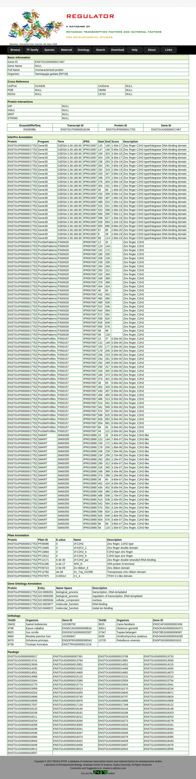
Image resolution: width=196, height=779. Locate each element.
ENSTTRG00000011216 (76, 644)
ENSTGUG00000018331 (159, 724)
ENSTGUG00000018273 (113, 720)
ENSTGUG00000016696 (22, 696)
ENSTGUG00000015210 (159, 676)
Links (168, 49)
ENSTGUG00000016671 (159, 692)
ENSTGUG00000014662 (113, 672)
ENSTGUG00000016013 (68, 688)
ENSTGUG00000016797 (113, 696)
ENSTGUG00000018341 (68, 728)
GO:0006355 (45, 596)
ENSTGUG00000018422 (68, 740)
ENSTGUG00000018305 (68, 724)
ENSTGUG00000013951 (68, 664)
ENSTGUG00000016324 (22, 692)
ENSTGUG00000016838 (22, 700)
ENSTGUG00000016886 (113, 700)
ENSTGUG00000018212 (68, 716)
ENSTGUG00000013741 (22, 660)
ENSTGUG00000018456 (68, 744)
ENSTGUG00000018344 (159, 728)
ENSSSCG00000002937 (77, 632)
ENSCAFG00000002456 (167, 624)
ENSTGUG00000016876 (68, 700)
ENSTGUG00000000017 (22, 656)
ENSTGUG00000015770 (22, 684)
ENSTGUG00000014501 (22, 672)
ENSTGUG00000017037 (22, 704)
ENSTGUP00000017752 (120, 129)
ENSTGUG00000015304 (22, 680)
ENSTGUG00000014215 (159, 664)
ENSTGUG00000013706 (113, 656)
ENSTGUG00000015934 (113, 684)
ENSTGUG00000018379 (113, 736)
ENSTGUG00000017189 (113, 704)
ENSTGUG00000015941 (159, 684)
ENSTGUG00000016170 (113, 688)
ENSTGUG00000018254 (22, 720)
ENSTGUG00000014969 (22, 676)
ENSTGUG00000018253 (159, 716)
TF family (32, 49)
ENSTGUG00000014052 (113, 664)
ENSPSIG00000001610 (167, 640)
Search (100, 49)
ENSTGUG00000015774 (68, 684)
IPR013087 (90, 145)
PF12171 (43, 559)
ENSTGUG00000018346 (22, 732)
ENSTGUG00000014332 (68, 668)
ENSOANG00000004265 (168, 636)
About (151, 49)
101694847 (69, 636)
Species (49, 49)
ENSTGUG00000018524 (68, 748)
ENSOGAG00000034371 (168, 628)
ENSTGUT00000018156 (75, 129)
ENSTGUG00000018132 (22, 708)
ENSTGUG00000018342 (113, 728)
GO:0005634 (45, 600)
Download (117, 49)
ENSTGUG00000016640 (113, 692)
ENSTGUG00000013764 (68, 660)
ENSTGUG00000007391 (68, 656)
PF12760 (43, 571)
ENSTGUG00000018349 (113, 732)
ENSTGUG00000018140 (68, 708)
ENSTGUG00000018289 (22, 724)
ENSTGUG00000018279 (159, 720)
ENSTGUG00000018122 (159, 704)
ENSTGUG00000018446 (22, 744)
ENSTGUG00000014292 (22, 668)
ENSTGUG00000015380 (68, 680)
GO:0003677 (45, 604)
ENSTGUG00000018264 (68, 720)
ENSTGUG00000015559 (113, 680)
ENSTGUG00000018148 (159, 708)
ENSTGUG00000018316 (113, 724)
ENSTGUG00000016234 (159, 688)
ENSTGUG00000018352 (159, 732)
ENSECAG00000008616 (77, 628)
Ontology (83, 49)
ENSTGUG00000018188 (113, 712)
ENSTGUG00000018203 (159, 712)
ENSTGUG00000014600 (68, 672)
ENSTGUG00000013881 (113, 660)
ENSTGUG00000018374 (68, 736)
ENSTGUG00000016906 (159, 700)
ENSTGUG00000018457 (113, 744)
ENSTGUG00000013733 (159, 656)
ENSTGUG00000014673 (159, 672)
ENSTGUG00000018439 (113, 740)
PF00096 (43, 543)
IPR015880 (90, 435)
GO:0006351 (45, 592)
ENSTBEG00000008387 (167, 632)
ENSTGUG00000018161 (68, 712)
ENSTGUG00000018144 (113, 708)
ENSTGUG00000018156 (22, 712)
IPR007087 (90, 242)
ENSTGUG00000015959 (22, 688)
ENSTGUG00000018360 (22, 736)
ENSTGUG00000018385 (159, 736)
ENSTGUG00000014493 (159, 668)
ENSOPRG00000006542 (77, 640)
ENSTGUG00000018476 (159, 744)
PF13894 (43, 551)
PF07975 (43, 575)
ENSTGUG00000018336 (22, 728)
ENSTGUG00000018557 (22, 752)
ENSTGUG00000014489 (113, 668)
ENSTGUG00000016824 (159, 696)
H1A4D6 (40, 86)
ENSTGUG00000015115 (68, 676)
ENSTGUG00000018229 (113, 716)
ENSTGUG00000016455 (68, 692)
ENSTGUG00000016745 (68, 696)
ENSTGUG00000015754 (159, 680)
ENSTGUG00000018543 (113, 748)
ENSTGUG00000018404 (22, 740)
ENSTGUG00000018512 (22, 748)
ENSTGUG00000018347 (68, 732)
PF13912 (43, 555)
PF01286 (43, 563)
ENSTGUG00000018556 (159, 748)
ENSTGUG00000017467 (50, 61)
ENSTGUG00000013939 (22, 664)
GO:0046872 (45, 608)
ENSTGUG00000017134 (68, 704)
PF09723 (43, 567)
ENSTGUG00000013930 (159, 660)
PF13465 (43, 547)
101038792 (69, 624)
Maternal (66, 49)
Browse (15, 49)
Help (134, 49)
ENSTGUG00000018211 (22, 716)
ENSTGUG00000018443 (159, 740)
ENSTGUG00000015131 (113, 676)
